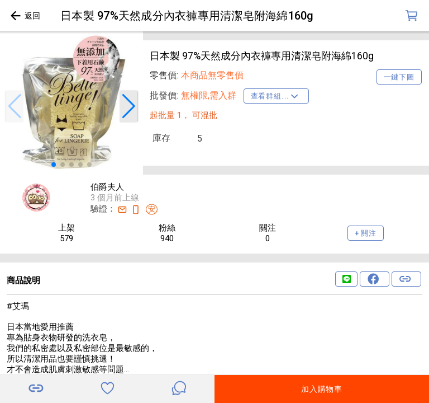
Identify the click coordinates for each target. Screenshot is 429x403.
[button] (14, 106)
